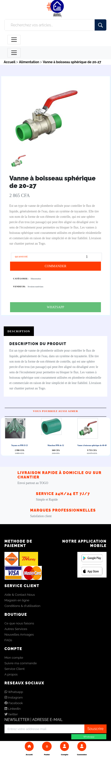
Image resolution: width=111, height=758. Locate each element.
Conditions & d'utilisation (22, 606)
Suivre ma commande (20, 663)
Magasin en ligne (16, 600)
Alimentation (35, 279)
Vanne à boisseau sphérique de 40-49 (92, 446)
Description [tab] (18, 331)
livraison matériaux (35, 287)
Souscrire (95, 729)
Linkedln (12, 709)
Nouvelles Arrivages (19, 635)
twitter (11, 714)
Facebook (13, 703)
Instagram (13, 697)
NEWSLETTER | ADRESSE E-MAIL (33, 720)
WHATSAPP (55, 307)
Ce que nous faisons (19, 623)
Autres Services (15, 629)
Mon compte (13, 658)
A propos (11, 674)
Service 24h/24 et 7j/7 (63, 494)
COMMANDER (55, 266)
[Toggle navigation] (14, 39)
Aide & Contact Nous (19, 595)
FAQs (8, 640)
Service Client (14, 669)
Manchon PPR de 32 (56, 445)
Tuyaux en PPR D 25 (19, 446)
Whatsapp (13, 692)
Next (56, 436)
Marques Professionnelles (63, 510)
